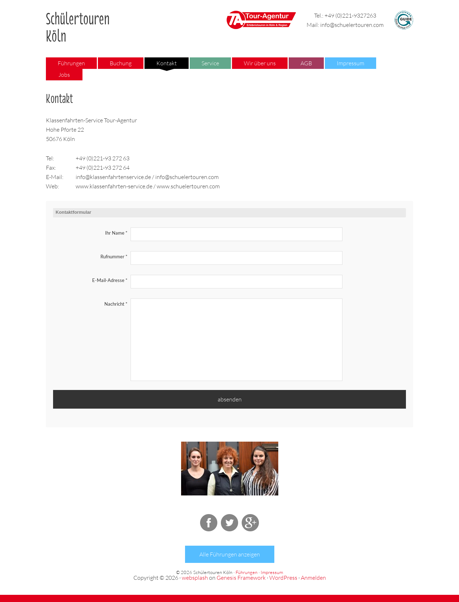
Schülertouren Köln (78, 24)
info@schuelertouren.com (352, 24)
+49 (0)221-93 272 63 (102, 158)
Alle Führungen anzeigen (229, 554)
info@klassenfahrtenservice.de (113, 176)
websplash (195, 577)
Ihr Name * (116, 233)
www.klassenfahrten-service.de (114, 186)
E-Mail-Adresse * (109, 280)
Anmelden (313, 577)
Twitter (229, 522)
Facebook (208, 522)
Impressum (272, 572)
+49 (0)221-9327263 (350, 15)
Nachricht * (115, 304)
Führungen (246, 572)
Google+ (250, 522)
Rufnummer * (113, 256)
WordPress (283, 577)
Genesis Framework (241, 577)
